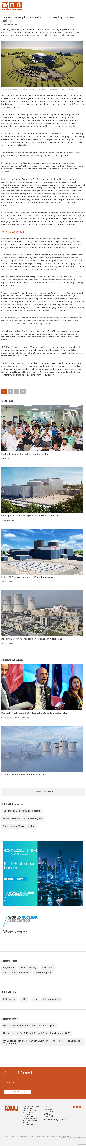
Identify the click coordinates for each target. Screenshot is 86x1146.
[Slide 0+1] (37, 910)
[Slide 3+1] (49, 910)
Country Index (28, 1125)
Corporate (26, 1115)
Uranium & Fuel (28, 1117)
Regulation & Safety (30, 1111)
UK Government (51, 999)
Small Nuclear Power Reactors (19, 826)
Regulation (9, 968)
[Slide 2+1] (45, 910)
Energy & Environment (31, 1106)
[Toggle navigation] (81, 4)
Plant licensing (28, 968)
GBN (24, 999)
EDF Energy (9, 999)
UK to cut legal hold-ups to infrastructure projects (29, 1026)
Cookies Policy (75, 1138)
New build (47, 968)
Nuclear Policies (28, 1113)
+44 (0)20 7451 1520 (50, 1121)
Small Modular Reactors (15, 973)
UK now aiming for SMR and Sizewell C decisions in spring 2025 (36, 1033)
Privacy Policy (65, 1138)
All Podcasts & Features (42, 792)
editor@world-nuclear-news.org (54, 1119)
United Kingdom (43, 973)
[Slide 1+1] (41, 910)
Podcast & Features (30, 1121)
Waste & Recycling (30, 1119)
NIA (35, 999)
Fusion (25, 1123)
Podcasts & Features (7, 717)
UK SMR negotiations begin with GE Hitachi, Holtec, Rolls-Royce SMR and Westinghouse (41, 1042)
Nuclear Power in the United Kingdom (23, 819)
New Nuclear (27, 1108)
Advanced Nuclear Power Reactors (21, 811)
